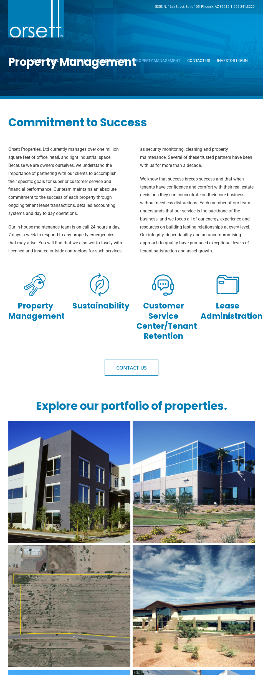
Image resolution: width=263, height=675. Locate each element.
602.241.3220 (244, 7)
